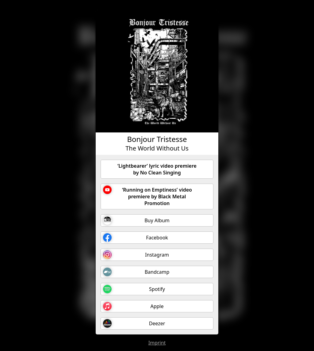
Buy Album (136, 220)
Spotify (134, 289)
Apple (133, 306)
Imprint (157, 342)
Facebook (135, 237)
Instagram (136, 254)
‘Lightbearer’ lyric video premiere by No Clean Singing (157, 169)
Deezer (134, 323)
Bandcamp (136, 272)
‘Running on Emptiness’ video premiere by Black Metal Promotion (147, 196)
